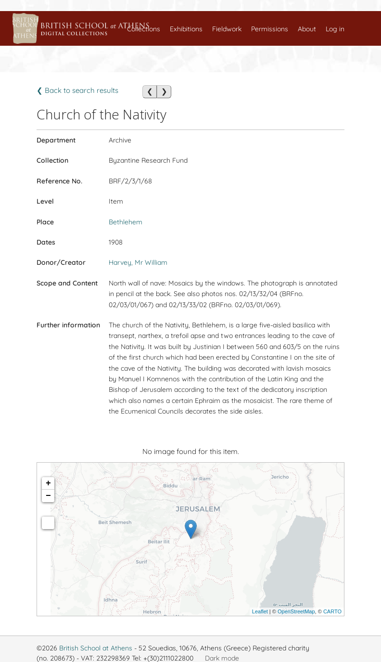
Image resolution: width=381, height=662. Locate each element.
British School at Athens (95, 648)
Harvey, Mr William (138, 262)
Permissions (269, 29)
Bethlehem (125, 222)
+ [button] (48, 483)
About (307, 29)
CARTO (332, 611)
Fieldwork (226, 29)
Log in (335, 29)
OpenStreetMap (296, 611)
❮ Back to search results (77, 90)
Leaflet (260, 611)
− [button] (48, 496)
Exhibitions (186, 29)
